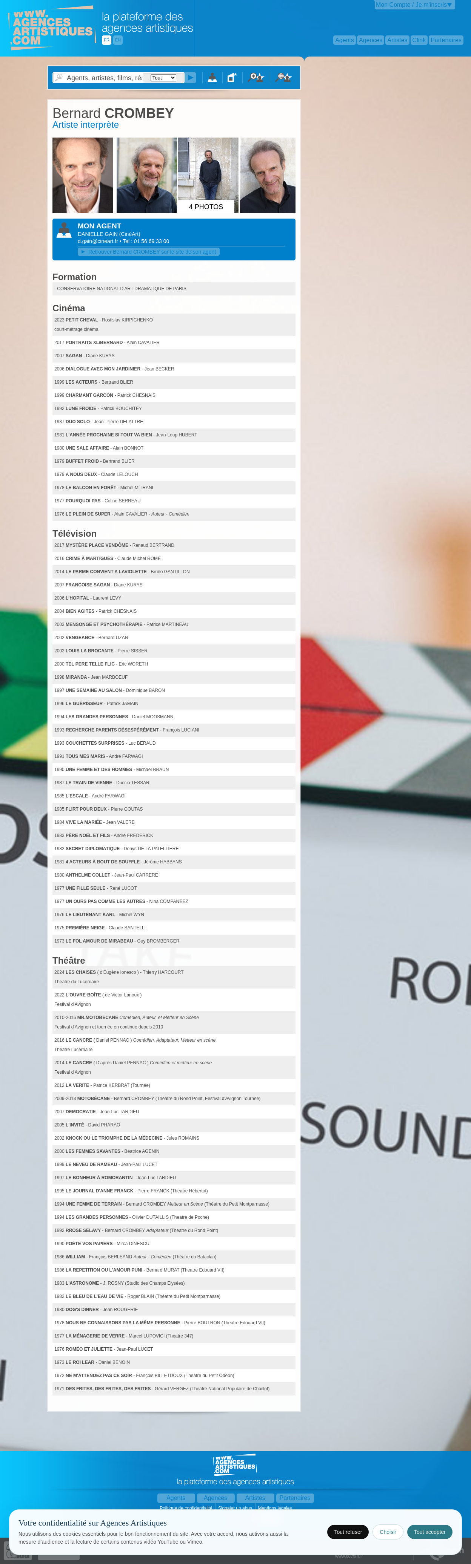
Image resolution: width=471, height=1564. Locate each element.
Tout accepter (430, 1532)
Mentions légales (275, 1508)
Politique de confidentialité (187, 1508)
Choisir (388, 1532)
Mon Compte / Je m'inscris (411, 5)
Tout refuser (348, 1532)
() (129, 234)
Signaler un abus (235, 1508)
